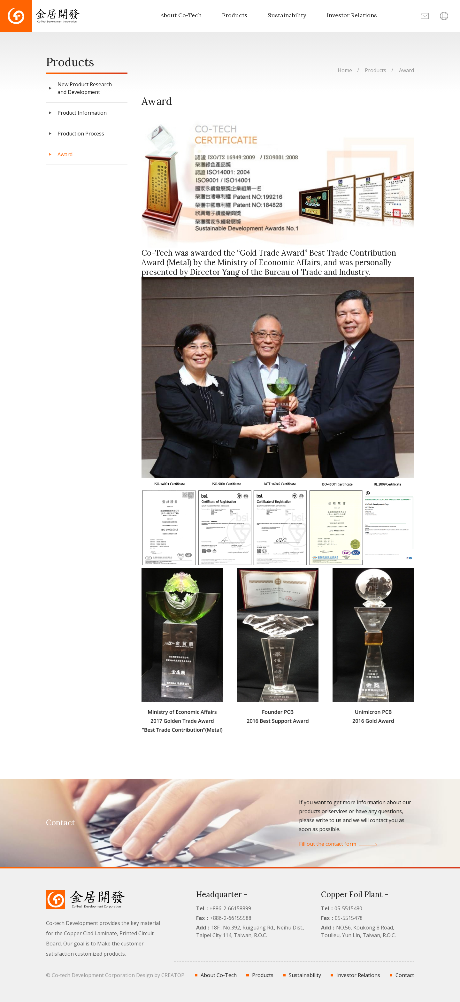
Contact (404, 975)
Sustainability (305, 975)
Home (345, 70)
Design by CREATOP (160, 975)
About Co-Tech (219, 975)
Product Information (82, 112)
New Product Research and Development (84, 88)
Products (262, 975)
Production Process (80, 133)
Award (65, 154)
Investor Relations (358, 975)
